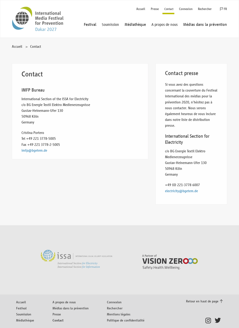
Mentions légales (118, 314)
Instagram (209, 320)
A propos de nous (64, 302)
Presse (155, 9)
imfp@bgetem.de (34, 150)
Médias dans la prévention (71, 308)
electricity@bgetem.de (181, 191)
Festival (21, 308)
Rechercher (205, 9)
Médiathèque (25, 320)
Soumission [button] (110, 24)
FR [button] (225, 9)
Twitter (219, 320)
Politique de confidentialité (125, 320)
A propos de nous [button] (164, 24)
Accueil (140, 9)
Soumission (23, 314)
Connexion (186, 9)
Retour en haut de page (202, 301)
